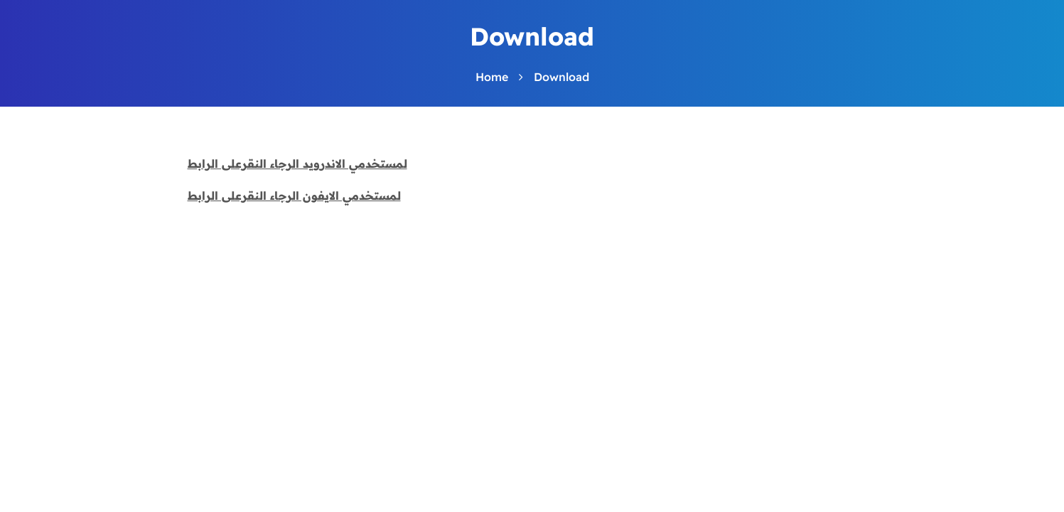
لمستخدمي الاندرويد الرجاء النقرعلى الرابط (297, 163)
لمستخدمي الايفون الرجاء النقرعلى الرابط (294, 195)
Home (491, 77)
